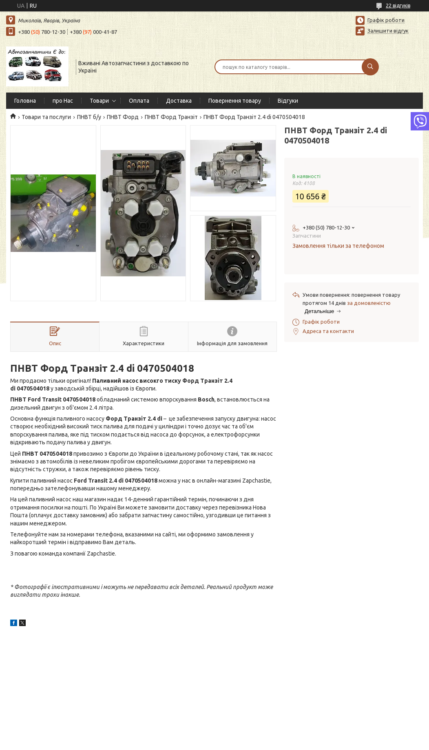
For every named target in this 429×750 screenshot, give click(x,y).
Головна (25, 101)
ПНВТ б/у (89, 117)
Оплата (139, 101)
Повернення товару (234, 101)
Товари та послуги (46, 117)
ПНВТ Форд (123, 117)
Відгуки (288, 101)
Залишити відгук (388, 30)
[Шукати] (370, 66)
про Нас (63, 101)
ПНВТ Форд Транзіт (171, 117)
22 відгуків (398, 5)
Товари (99, 101)
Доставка (179, 101)
